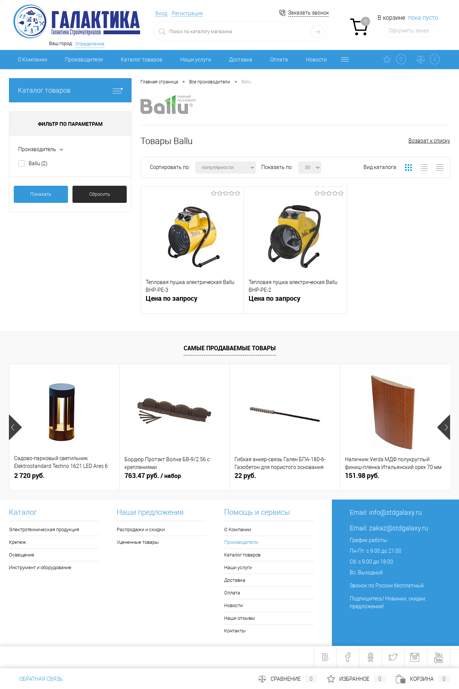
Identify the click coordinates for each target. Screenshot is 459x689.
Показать (40, 194)
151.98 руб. (362, 475)
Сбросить (99, 194)
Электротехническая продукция (44, 529)
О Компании (32, 60)
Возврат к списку (429, 141)
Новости (316, 60)
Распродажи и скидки (141, 529)
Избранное (356, 679)
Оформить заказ (409, 31)
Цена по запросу (171, 298)
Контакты (235, 631)
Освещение (21, 555)
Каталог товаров (141, 60)
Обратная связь (36, 679)
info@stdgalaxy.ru (395, 512)
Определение (89, 44)
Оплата (279, 60)
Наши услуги (195, 60)
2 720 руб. (29, 475)
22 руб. (245, 475)
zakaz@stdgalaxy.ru (398, 528)
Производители (84, 60)
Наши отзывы (239, 618)
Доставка (240, 60)
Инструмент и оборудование (40, 567)
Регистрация (187, 13)
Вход (161, 13)
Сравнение (287, 679)
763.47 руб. (153, 476)
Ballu (38, 163)
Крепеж (17, 542)
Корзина (423, 679)
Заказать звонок (308, 13)
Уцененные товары (138, 542)
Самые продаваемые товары (230, 348)
